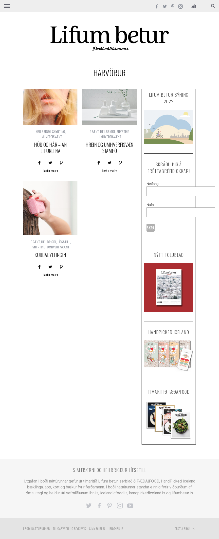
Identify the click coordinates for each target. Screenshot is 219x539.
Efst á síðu (185, 529)
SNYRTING (58, 131)
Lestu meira (50, 171)
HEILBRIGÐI (43, 131)
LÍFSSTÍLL (63, 241)
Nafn (150, 205)
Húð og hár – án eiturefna (50, 147)
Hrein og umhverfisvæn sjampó (109, 147)
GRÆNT (94, 131)
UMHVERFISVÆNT (50, 136)
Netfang (152, 184)
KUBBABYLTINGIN (50, 255)
